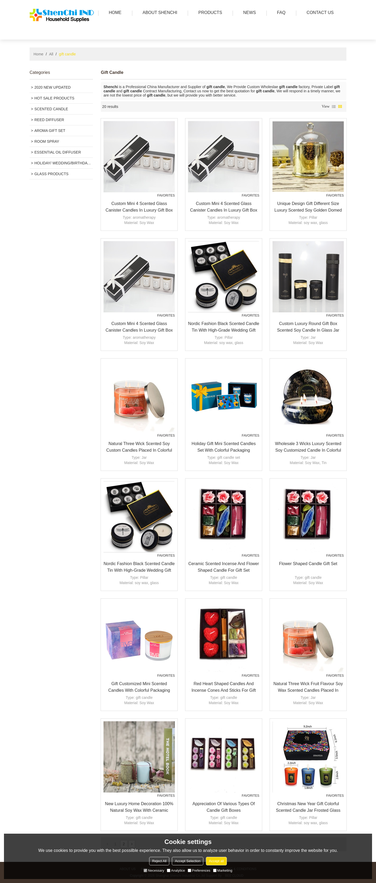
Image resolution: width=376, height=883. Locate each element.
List (334, 106)
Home (38, 54)
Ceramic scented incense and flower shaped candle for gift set (223, 566)
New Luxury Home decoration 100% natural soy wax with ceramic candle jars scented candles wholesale (139, 807)
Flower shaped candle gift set (308, 563)
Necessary (154, 870)
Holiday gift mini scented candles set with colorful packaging (224, 446)
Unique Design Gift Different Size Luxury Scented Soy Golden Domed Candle (308, 207)
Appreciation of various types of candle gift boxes (223, 807)
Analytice (176, 870)
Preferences (199, 870)
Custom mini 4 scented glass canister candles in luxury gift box (139, 206)
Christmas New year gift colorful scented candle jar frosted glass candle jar (308, 807)
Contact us (319, 13)
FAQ (279, 13)
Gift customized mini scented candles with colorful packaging (139, 687)
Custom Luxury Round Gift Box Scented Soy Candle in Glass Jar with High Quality (308, 327)
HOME (113, 13)
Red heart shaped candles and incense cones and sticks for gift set (223, 687)
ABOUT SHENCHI (158, 13)
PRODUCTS (209, 13)
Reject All (159, 861)
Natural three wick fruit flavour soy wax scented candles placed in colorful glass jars (308, 687)
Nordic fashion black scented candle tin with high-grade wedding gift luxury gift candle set (223, 327)
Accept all (216, 861)
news (248, 13)
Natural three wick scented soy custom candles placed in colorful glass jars (139, 447)
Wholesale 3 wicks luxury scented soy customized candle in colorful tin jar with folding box (308, 447)
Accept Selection (187, 861)
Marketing (222, 870)
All (51, 54)
